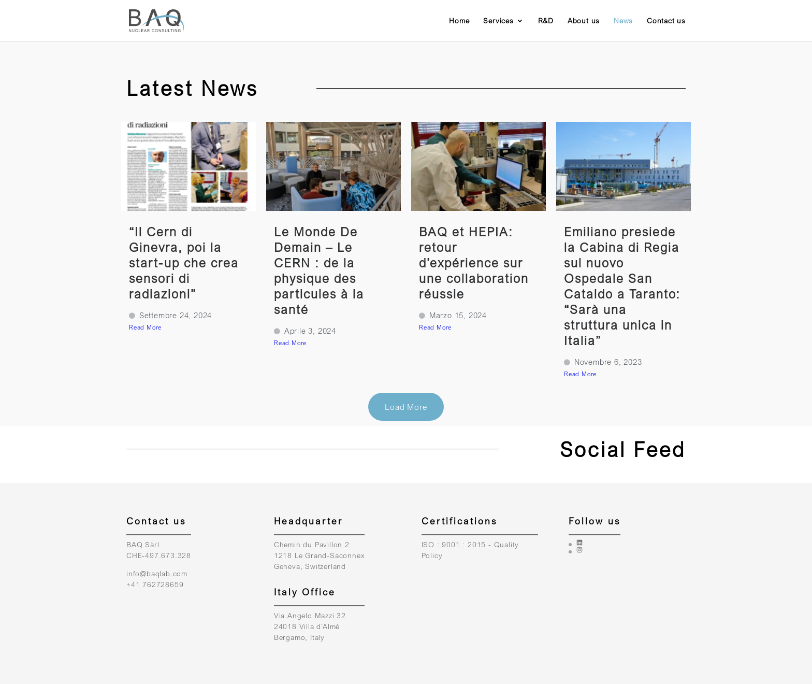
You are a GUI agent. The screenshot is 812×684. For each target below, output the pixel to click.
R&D (546, 21)
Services (498, 21)
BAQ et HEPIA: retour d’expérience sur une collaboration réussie (474, 262)
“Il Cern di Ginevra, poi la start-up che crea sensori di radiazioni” (184, 262)
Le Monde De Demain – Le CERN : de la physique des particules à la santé (319, 270)
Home (459, 21)
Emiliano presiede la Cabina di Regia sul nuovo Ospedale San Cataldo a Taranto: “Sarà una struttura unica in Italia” (622, 286)
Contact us (666, 21)
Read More (145, 327)
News (623, 21)
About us (584, 21)
